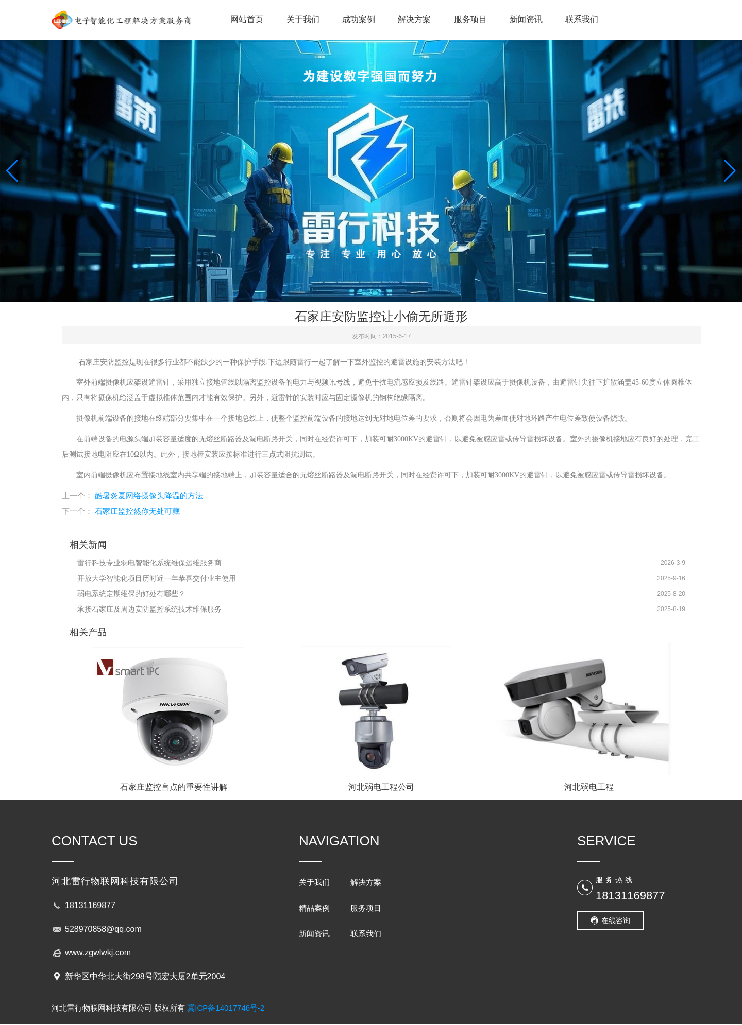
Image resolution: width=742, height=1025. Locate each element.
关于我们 (302, 19)
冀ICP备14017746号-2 (225, 1007)
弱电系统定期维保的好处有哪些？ (131, 593)
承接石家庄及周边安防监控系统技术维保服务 (149, 609)
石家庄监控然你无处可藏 (137, 511)
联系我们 (581, 19)
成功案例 (358, 19)
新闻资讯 (526, 19)
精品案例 (314, 908)
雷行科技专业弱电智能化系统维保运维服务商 (149, 563)
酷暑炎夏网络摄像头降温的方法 (149, 495)
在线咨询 (615, 920)
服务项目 (470, 19)
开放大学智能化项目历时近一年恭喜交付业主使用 (156, 578)
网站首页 (246, 19)
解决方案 (414, 19)
